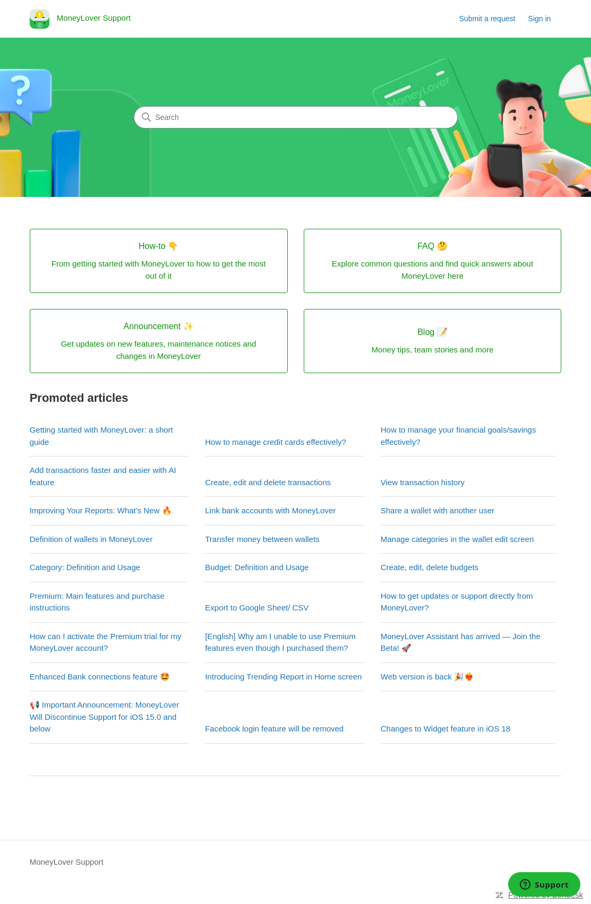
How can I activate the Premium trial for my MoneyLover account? (106, 642)
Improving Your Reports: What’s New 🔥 (101, 510)
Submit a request (487, 18)
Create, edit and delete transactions (268, 482)
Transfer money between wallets (262, 539)
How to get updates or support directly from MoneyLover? (457, 602)
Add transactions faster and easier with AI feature (103, 476)
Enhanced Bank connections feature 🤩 (100, 676)
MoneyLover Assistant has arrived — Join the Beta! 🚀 (461, 642)
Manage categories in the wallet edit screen (457, 539)
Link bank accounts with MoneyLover (270, 510)
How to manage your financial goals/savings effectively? (458, 435)
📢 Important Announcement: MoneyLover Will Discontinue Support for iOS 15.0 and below (104, 716)
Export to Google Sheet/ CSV (257, 607)
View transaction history (423, 482)
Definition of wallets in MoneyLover (91, 539)
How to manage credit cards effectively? (275, 441)
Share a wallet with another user (437, 510)
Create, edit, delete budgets (429, 567)
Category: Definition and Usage (85, 567)
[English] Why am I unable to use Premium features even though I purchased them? (280, 642)
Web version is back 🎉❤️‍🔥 (427, 676)
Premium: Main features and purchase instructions (97, 602)
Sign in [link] (539, 18)
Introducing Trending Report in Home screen (283, 676)
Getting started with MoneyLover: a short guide (101, 435)
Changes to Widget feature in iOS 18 (445, 728)
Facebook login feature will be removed (274, 728)
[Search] (295, 117)
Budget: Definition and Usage (257, 567)
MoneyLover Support (67, 861)
